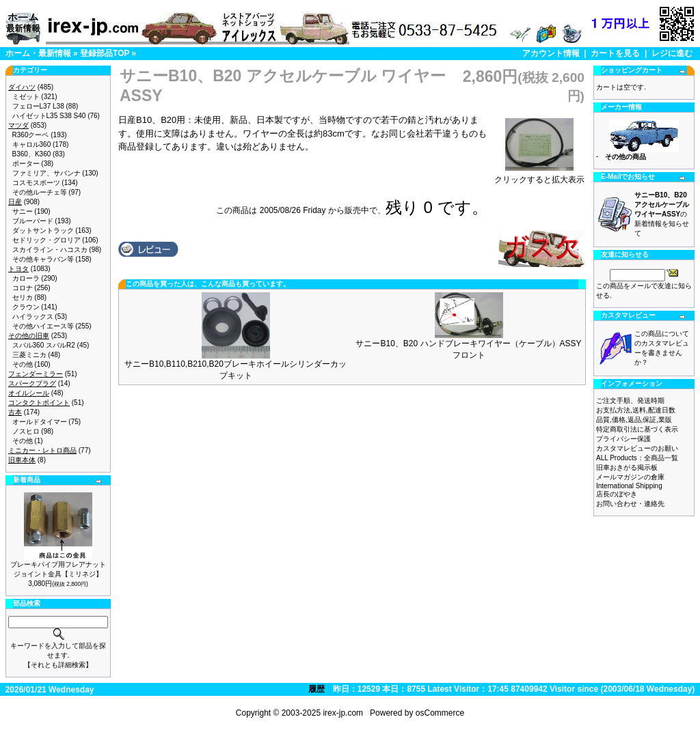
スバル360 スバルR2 (43, 345)
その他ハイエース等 (43, 326)
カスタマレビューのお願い (637, 448)
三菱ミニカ (29, 355)
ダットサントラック (43, 230)
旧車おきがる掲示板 (627, 467)
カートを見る (615, 53)
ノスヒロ (26, 431)
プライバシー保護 (623, 439)
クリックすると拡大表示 (539, 175)
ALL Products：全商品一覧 (637, 458)
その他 (22, 364)
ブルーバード (32, 221)
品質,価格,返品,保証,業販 (634, 419)
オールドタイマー (39, 421)
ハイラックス (32, 316)
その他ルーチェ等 (39, 192)
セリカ (22, 297)
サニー (22, 211)
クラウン (26, 307)
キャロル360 (31, 144)
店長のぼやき (616, 494)
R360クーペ (30, 135)
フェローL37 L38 (38, 106)
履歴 (316, 689)
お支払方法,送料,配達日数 (635, 410)
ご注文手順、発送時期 (630, 400)
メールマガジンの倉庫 (630, 477)
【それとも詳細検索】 (58, 665)
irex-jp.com (343, 713)
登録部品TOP (104, 53)
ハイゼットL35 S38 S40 (49, 116)
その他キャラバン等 (43, 259)
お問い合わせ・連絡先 (630, 503)
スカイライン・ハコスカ (50, 249)
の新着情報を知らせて (661, 214)
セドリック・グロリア (46, 240)
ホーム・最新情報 (38, 53)
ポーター (26, 163)
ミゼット (26, 96)
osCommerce (440, 713)
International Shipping (629, 486)
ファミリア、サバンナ (46, 173)
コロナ (22, 288)
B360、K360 (31, 154)
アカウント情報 (551, 53)
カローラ (26, 278)
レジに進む (671, 53)
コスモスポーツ (36, 182)
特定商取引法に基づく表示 (637, 429)
